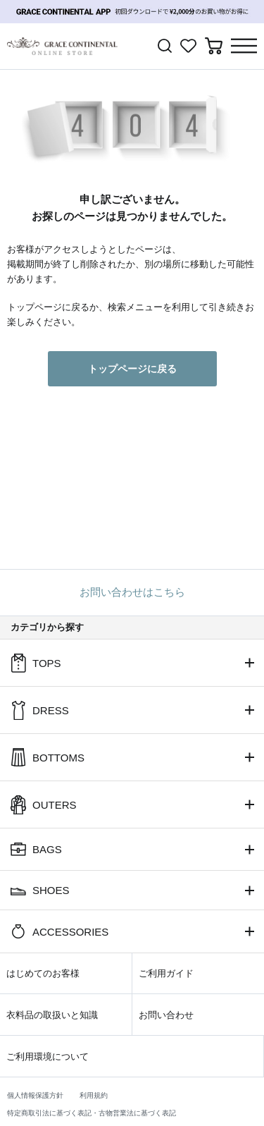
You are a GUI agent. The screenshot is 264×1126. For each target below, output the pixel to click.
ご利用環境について (47, 1056)
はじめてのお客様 (43, 973)
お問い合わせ (166, 1015)
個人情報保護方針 (35, 1095)
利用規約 (94, 1095)
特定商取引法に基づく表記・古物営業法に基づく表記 (91, 1113)
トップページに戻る (132, 368)
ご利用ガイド (166, 973)
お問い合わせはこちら (132, 592)
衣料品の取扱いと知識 (52, 1015)
